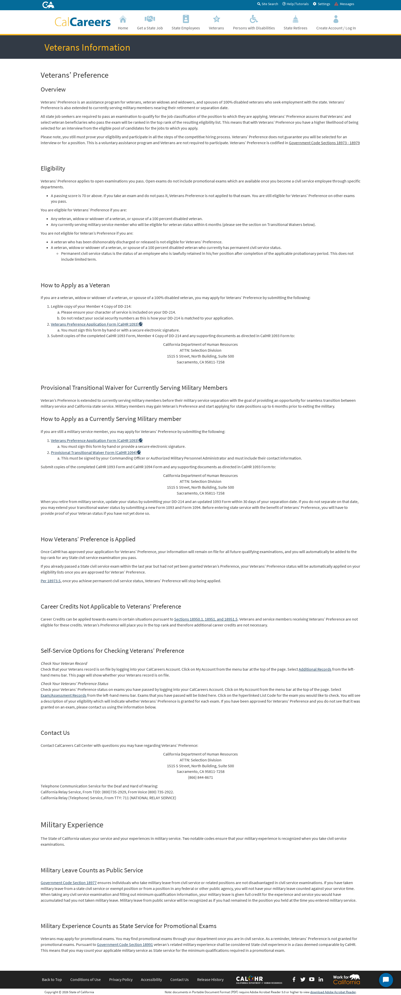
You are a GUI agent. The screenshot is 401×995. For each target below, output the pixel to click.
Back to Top (52, 979)
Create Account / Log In (336, 21)
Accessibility (151, 979)
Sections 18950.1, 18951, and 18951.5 (206, 619)
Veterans (217, 21)
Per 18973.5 (51, 580)
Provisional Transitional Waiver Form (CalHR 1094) (96, 452)
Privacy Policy (120, 979)
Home (123, 21)
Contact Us (179, 979)
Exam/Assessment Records (63, 695)
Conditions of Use (85, 979)
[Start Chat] (386, 980)
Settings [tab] (321, 4)
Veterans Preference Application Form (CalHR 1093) (97, 324)
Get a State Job (150, 21)
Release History (210, 979)
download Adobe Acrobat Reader (333, 992)
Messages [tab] (344, 4)
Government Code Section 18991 (125, 944)
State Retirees (295, 21)
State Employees (186, 21)
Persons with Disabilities (253, 21)
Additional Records (315, 669)
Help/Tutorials (295, 4)
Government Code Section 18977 (69, 882)
